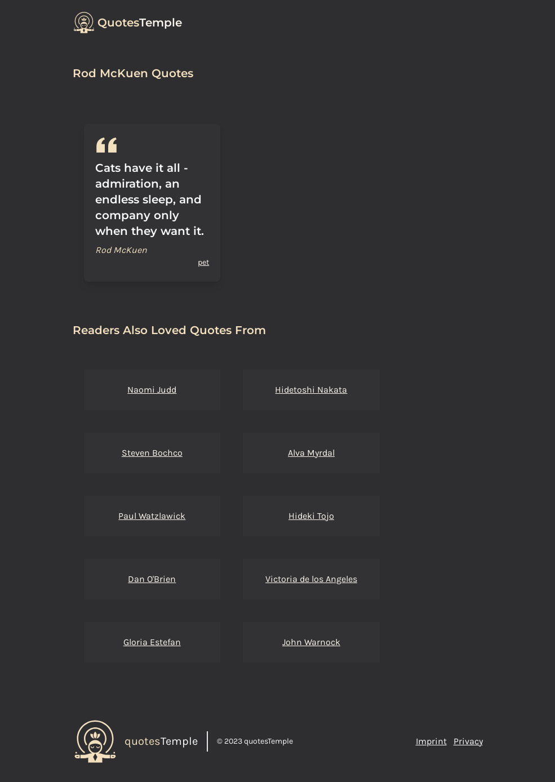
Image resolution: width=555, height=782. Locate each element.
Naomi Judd (151, 389)
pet (203, 262)
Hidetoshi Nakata (311, 389)
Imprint (431, 741)
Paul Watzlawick (151, 515)
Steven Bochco (152, 452)
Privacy (468, 741)
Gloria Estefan (152, 642)
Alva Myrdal (311, 452)
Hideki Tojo (311, 515)
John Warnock (311, 642)
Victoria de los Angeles (311, 579)
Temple (139, 22)
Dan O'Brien (152, 579)
